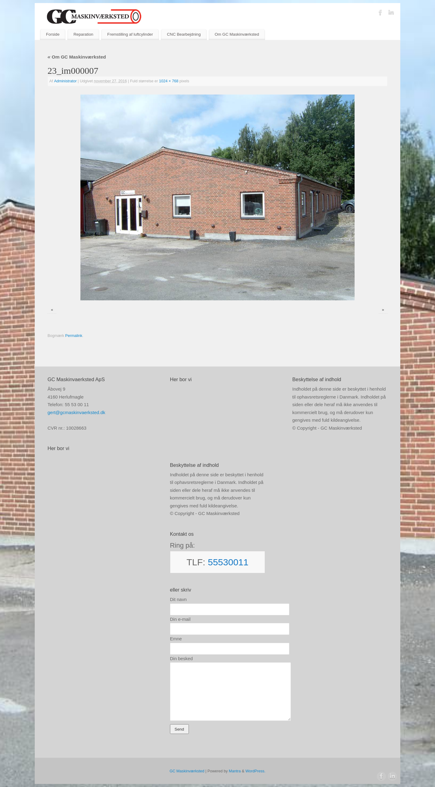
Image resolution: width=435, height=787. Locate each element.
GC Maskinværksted (187, 771)
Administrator (65, 81)
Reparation (83, 34)
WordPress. (256, 771)
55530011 (228, 562)
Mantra (235, 771)
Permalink (73, 336)
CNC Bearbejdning (184, 34)
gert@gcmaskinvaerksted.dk (76, 412)
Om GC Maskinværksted (237, 34)
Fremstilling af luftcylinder (130, 34)
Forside (52, 34)
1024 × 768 (168, 81)
